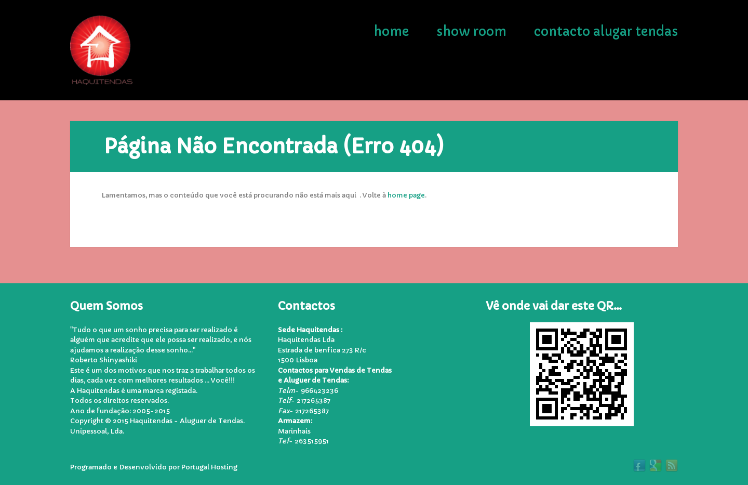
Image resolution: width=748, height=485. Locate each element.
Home (391, 32)
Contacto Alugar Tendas (606, 32)
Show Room (471, 32)
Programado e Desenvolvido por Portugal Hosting (153, 467)
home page (406, 195)
